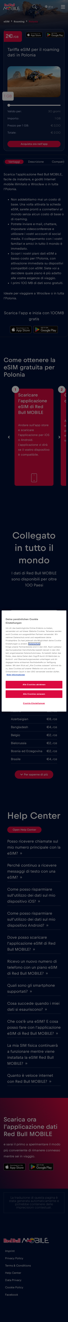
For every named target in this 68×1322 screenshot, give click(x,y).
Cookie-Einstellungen (34, 703)
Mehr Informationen (16, 675)
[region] (34, 661)
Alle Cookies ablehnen (34, 685)
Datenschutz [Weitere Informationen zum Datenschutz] (34, 644)
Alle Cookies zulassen (34, 694)
